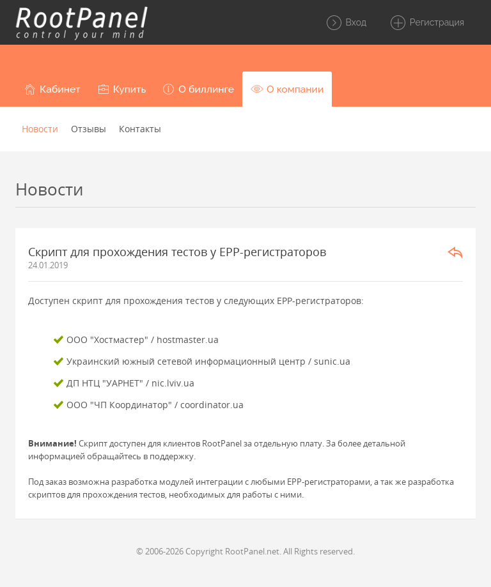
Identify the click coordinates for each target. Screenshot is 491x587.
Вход (345, 23)
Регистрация (426, 23)
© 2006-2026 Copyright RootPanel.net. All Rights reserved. (245, 551)
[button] (52, 89)
